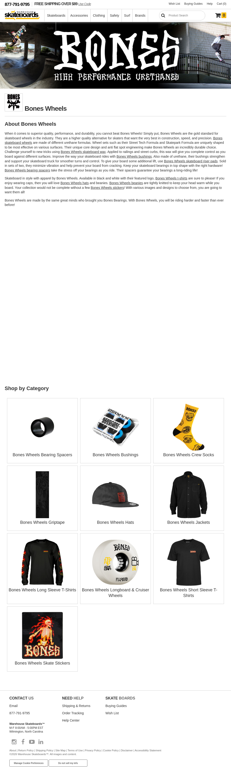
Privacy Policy (93, 750)
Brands (140, 15)
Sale (50, 28)
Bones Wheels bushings (134, 156)
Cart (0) (221, 3)
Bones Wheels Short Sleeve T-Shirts (188, 590)
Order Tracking (73, 713)
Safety (114, 15)
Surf (127, 15)
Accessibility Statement (148, 750)
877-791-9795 (17, 4)
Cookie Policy (111, 750)
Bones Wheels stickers (107, 188)
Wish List (174, 3)
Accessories (79, 15)
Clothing (99, 15)
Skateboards (56, 15)
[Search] (182, 15)
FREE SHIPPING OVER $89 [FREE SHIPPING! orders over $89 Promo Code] (62, 4)
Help (210, 3)
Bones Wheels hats (74, 183)
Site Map (60, 750)
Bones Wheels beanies (126, 183)
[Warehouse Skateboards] (25, 16)
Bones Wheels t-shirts (171, 178)
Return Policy (26, 750)
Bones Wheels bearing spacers (27, 170)
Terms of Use (75, 750)
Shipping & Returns (76, 706)
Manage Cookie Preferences (29, 763)
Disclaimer (127, 750)
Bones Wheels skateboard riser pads (191, 161)
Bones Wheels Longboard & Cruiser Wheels (115, 590)
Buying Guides (193, 3)
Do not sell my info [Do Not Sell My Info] (68, 763)
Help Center (71, 720)
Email (13, 706)
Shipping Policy (44, 750)
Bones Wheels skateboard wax (83, 152)
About (12, 750)
